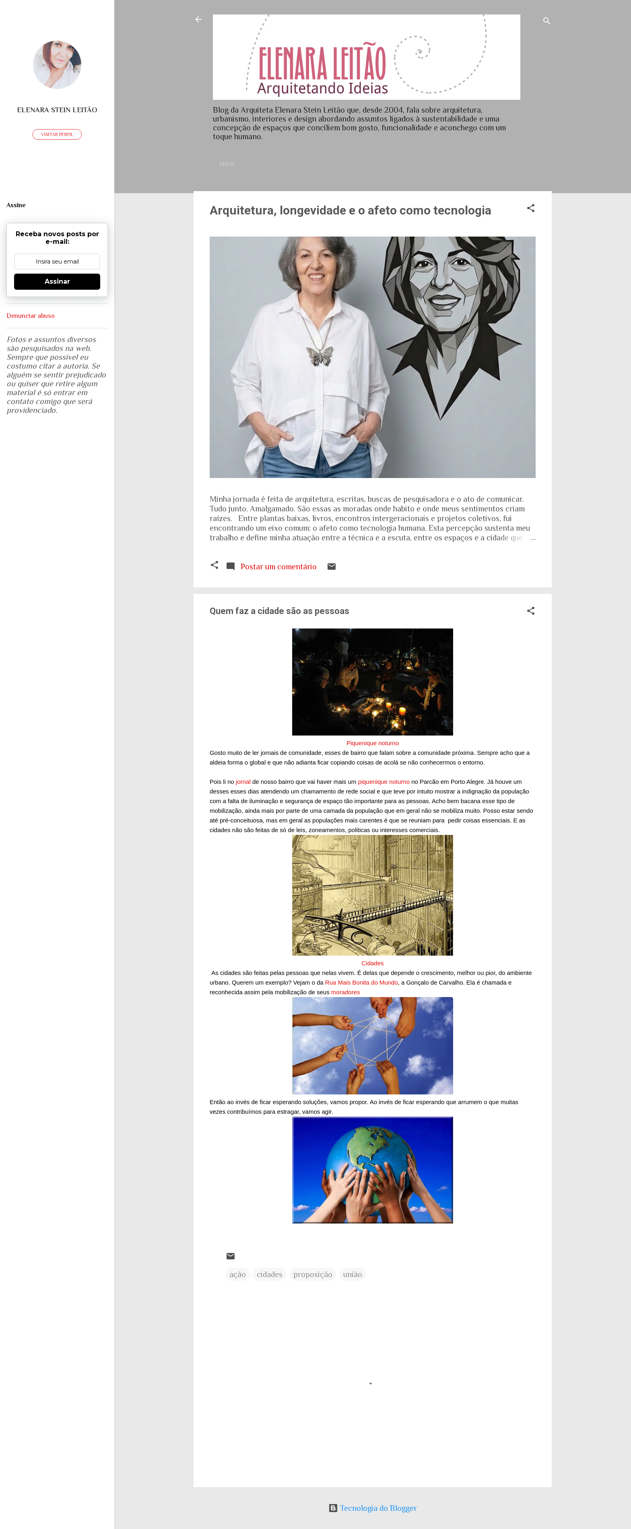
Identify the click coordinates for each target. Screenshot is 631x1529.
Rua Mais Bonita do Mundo (361, 984)
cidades (270, 1275)
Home (243, 164)
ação (237, 1275)
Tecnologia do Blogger (372, 1508)
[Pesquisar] (547, 22)
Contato (281, 164)
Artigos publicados (478, 164)
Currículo (328, 164)
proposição (312, 1275)
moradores (345, 993)
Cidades (372, 964)
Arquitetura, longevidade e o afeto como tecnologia (350, 212)
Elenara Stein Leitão (57, 110)
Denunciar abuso (30, 315)
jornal (243, 783)
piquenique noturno (384, 783)
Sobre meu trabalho (395, 164)
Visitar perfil (57, 134)
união (352, 1275)
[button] (531, 210)
